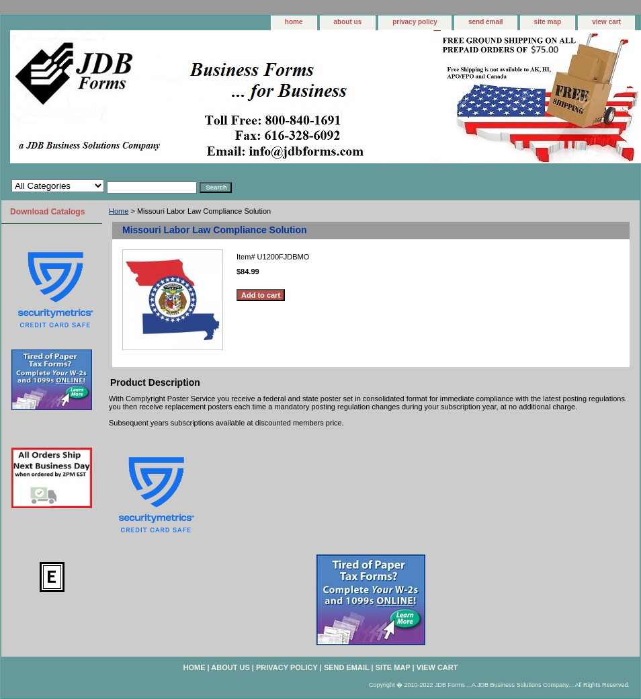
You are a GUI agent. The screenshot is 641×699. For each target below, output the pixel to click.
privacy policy (414, 22)
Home (118, 211)
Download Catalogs (47, 211)
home (294, 22)
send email (485, 22)
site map (548, 22)
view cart (606, 22)
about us (348, 22)
